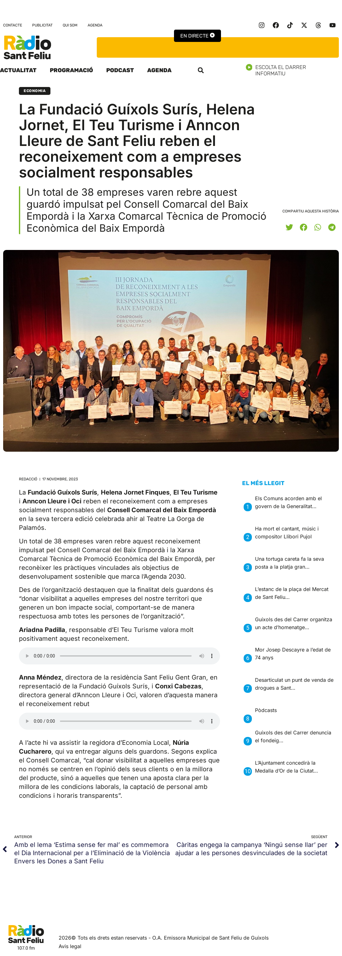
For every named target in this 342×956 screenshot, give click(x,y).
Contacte (12, 25)
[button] (201, 70)
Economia (35, 91)
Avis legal (70, 946)
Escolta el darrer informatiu (294, 70)
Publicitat (42, 25)
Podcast (120, 70)
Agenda (95, 25)
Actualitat (18, 70)
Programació (71, 70)
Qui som (70, 25)
